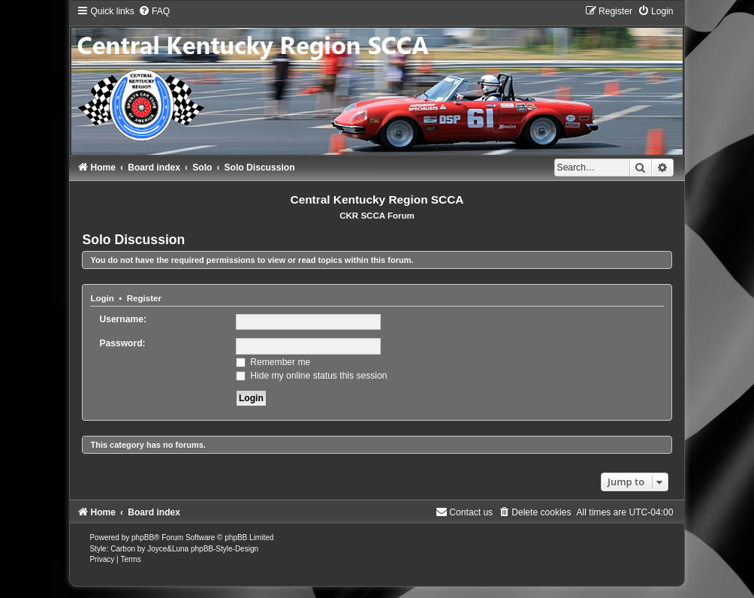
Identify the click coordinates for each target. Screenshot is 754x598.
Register (144, 298)
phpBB (142, 537)
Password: (122, 343)
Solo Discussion (133, 239)
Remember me (273, 362)
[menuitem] (154, 11)
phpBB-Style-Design (224, 549)
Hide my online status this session (312, 375)
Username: (122, 319)
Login (101, 298)
